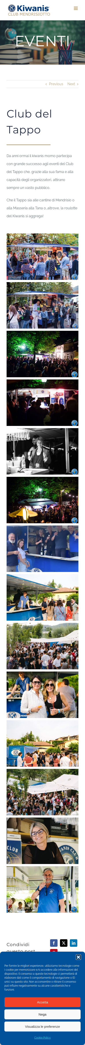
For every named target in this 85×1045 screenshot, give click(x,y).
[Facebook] (54, 943)
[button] (78, 957)
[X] (64, 943)
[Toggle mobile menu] (76, 8)
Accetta (42, 1002)
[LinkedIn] (73, 943)
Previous (56, 84)
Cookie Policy (42, 1037)
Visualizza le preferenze (42, 1026)
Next (71, 84)
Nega (43, 1014)
